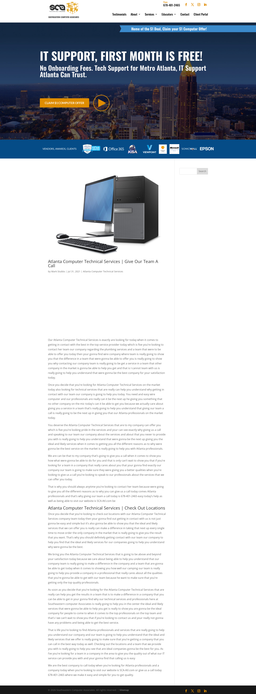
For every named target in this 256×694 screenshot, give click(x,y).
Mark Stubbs (58, 269)
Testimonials (119, 14)
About (134, 14)
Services (149, 14)
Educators (167, 14)
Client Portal (201, 14)
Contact (184, 14)
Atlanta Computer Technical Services (103, 269)
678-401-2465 (171, 4)
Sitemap (124, 688)
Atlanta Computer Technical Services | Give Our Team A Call (103, 262)
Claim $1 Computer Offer (64, 101)
